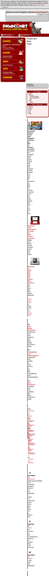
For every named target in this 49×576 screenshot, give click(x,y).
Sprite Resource (8, 65)
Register (44, 12)
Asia (30, 100)
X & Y (4, 46)
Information (7, 35)
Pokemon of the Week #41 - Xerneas (31, 426)
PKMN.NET (30, 84)
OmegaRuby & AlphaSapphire (12, 44)
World (30, 93)
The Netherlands (33, 98)
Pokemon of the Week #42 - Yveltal (31, 416)
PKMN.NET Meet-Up (9, 73)
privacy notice (39, 5)
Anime (30, 109)
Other (30, 113)
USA (30, 99)
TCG (29, 110)
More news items (30, 300)
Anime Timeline (7, 57)
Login (36, 12)
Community (7, 36)
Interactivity (25, 35)
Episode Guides (8, 56)
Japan (30, 102)
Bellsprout (31, 479)
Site (22, 36)
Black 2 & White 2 (8, 47)
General (30, 106)
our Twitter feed (30, 313)
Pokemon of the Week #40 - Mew (31, 435)
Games (30, 108)
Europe (30, 95)
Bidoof (30, 558)
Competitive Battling (8, 49)
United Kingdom (33, 96)
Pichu (30, 528)
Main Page (31, 85)
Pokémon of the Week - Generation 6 (31, 440)
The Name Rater (8, 72)
